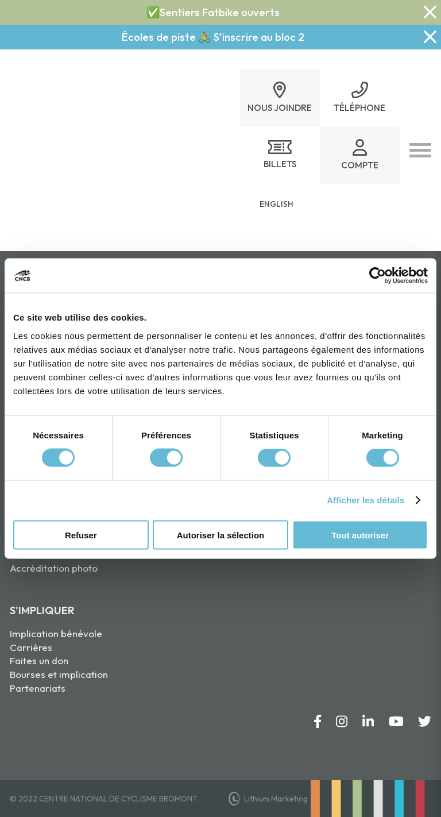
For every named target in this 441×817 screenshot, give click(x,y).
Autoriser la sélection (221, 534)
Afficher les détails (365, 500)
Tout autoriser (360, 534)
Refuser (81, 534)
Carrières (31, 647)
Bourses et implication (59, 674)
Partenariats (37, 688)
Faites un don (39, 660)
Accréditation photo (54, 568)
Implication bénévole (56, 633)
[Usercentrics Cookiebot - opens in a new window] (377, 275)
